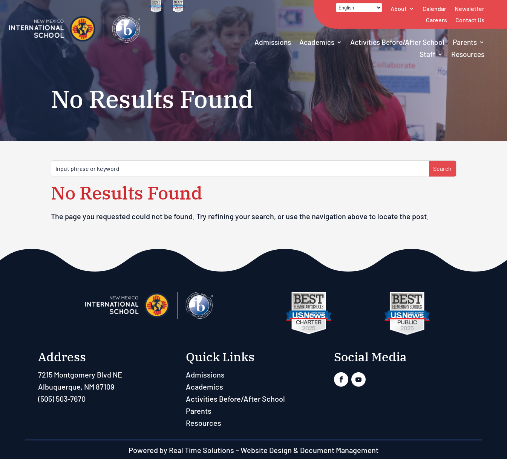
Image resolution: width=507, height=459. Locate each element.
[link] (74, 39)
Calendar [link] (434, 8)
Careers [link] (436, 19)
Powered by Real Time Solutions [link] (181, 449)
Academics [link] (316, 42)
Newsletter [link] (469, 8)
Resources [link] (467, 54)
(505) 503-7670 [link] (62, 398)
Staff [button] (427, 54)
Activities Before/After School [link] (397, 42)
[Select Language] (359, 7)
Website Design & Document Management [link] (309, 449)
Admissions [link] (272, 42)
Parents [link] (465, 42)
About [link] (399, 8)
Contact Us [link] (469, 19)
